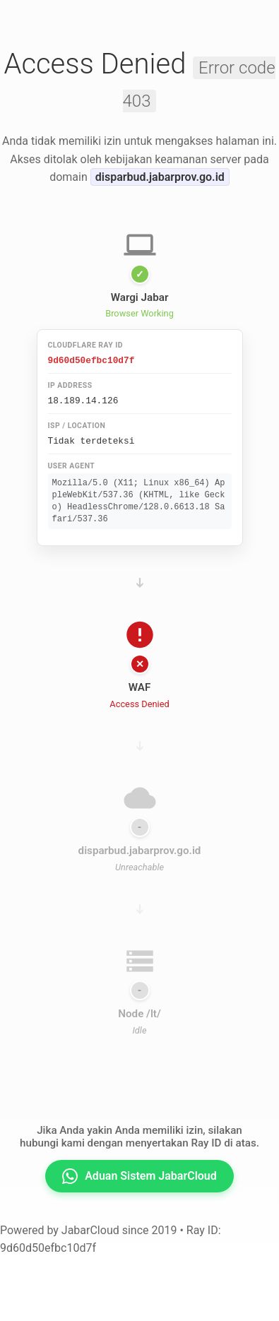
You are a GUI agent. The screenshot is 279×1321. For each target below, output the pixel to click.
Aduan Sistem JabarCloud (139, 1176)
